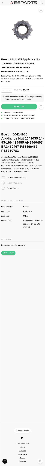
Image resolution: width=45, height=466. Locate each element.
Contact (22, 458)
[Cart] (40, 461)
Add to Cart (19, 106)
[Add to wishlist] (41, 106)
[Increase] (10, 90)
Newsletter (22, 462)
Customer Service (22, 430)
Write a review (8, 253)
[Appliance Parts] (2, 2)
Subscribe (22, 451)
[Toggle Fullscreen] (41, 9)
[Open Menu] (4, 461)
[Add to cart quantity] (6, 90)
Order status (22, 454)
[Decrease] (3, 90)
